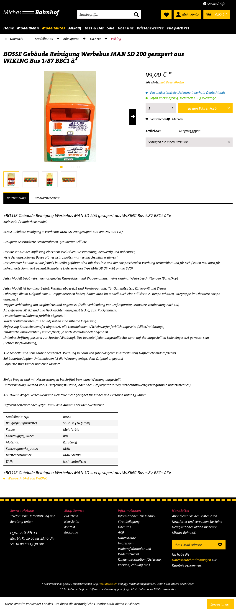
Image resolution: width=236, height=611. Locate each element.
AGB (121, 532)
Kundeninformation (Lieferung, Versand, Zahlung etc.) (140, 562)
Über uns (124, 527)
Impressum (125, 543)
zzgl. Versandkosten (171, 82)
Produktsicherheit (47, 198)
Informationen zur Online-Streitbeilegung (136, 518)
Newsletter (72, 521)
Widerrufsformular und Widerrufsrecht (134, 551)
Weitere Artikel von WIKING (25, 478)
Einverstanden (220, 604)
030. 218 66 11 (24, 532)
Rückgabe (71, 532)
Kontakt (69, 527)
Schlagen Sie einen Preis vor (188, 141)
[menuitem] (109, 14)
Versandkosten (108, 583)
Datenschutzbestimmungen (191, 560)
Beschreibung (16, 198)
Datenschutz (127, 538)
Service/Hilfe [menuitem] (214, 4)
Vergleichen (156, 119)
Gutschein (71, 516)
